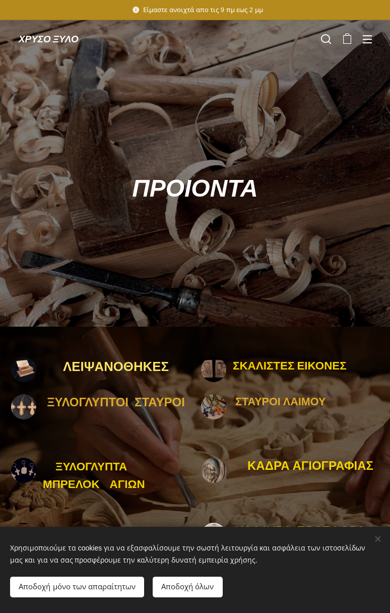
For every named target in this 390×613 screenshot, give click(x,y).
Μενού (367, 39)
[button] (326, 38)
